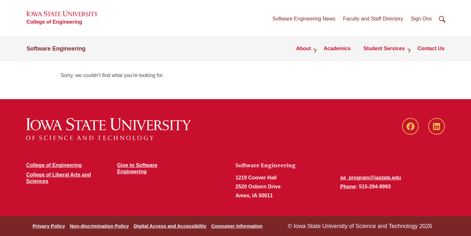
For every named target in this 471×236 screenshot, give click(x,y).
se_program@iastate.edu (370, 177)
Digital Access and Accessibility (170, 226)
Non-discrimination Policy (99, 226)
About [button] (303, 48)
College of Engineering (54, 22)
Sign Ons (421, 18)
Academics (337, 48)
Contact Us (431, 48)
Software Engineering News (304, 18)
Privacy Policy (49, 226)
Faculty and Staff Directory (373, 18)
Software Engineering (56, 48)
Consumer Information (237, 226)
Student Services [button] (384, 48)
